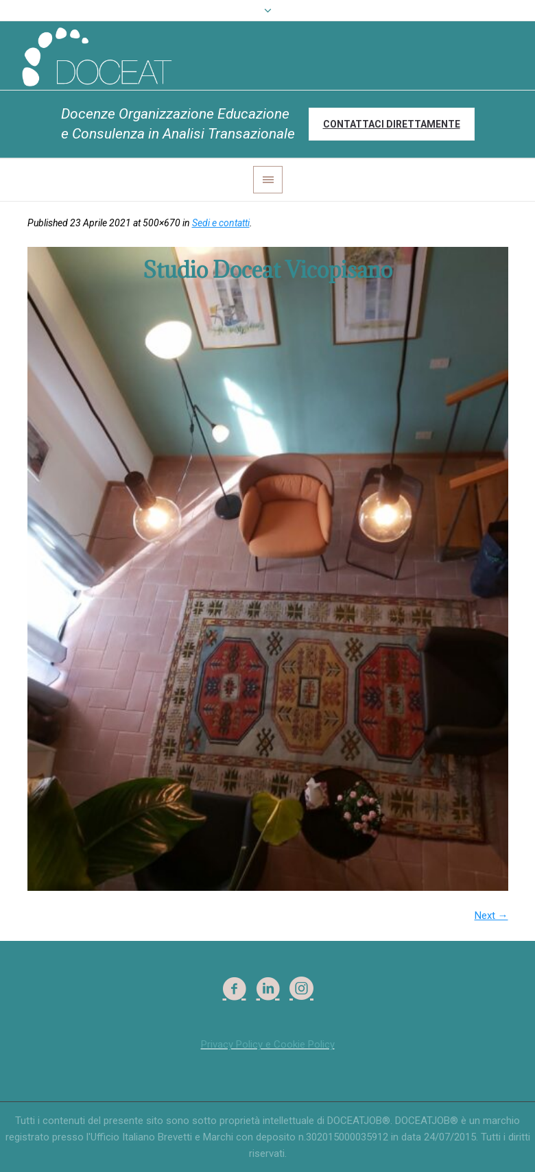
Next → (491, 915)
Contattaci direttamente (391, 124)
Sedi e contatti (221, 222)
